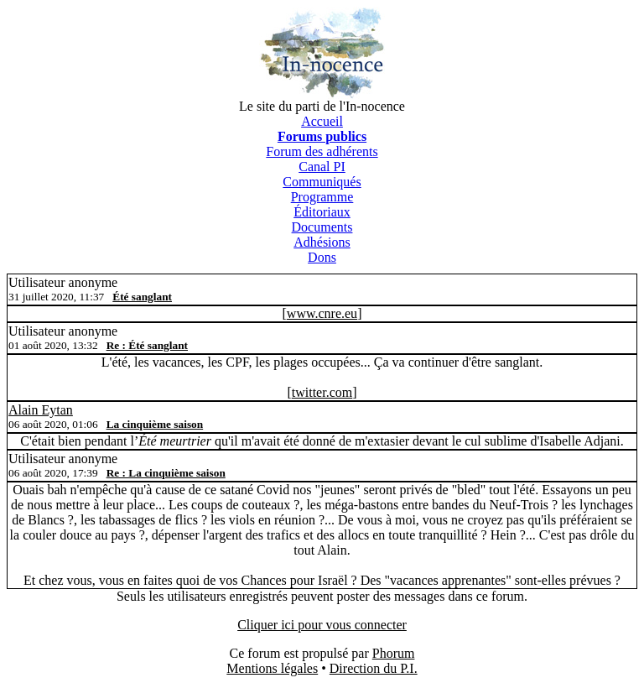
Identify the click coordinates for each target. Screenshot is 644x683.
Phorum (393, 653)
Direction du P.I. (374, 668)
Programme (322, 197)
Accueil (322, 121)
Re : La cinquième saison (166, 473)
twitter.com (322, 392)
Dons (322, 257)
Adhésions (322, 242)
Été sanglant (142, 296)
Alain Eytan (40, 410)
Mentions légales (272, 668)
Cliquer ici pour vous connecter (322, 625)
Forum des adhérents (321, 151)
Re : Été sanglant (147, 345)
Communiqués (322, 182)
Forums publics (322, 136)
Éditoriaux (322, 212)
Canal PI (322, 166)
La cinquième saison (155, 424)
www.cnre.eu (322, 313)
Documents (322, 227)
